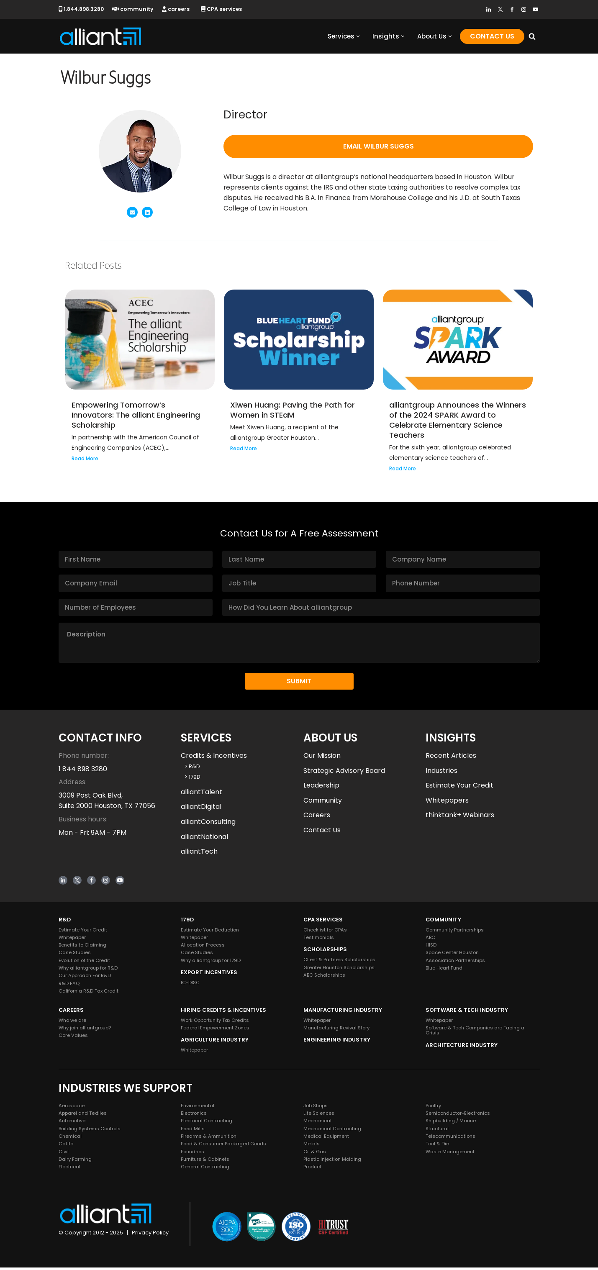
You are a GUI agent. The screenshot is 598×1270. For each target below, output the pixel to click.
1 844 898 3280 (83, 771)
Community (322, 803)
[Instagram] (523, 9)
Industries (441, 773)
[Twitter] (500, 9)
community (134, 9)
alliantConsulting (208, 824)
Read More (85, 460)
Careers (316, 817)
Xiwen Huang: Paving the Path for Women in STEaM (292, 411)
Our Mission (322, 758)
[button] (358, 36)
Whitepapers (447, 803)
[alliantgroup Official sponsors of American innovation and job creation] (100, 36)
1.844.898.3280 (82, 9)
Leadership (321, 788)
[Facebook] (512, 9)
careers (177, 9)
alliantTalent (201, 794)
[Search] (532, 36)
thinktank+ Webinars (460, 817)
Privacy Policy (150, 1235)
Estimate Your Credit (459, 788)
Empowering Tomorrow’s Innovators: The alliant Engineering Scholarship (136, 416)
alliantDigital (201, 809)
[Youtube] (535, 9)
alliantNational (204, 839)
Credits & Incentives (214, 758)
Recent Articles (451, 758)
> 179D (190, 779)
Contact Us (492, 36)
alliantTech (199, 854)
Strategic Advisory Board (344, 773)
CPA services (224, 9)
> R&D (190, 769)
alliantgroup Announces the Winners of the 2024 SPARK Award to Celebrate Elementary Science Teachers (457, 421)
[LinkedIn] (488, 9)
